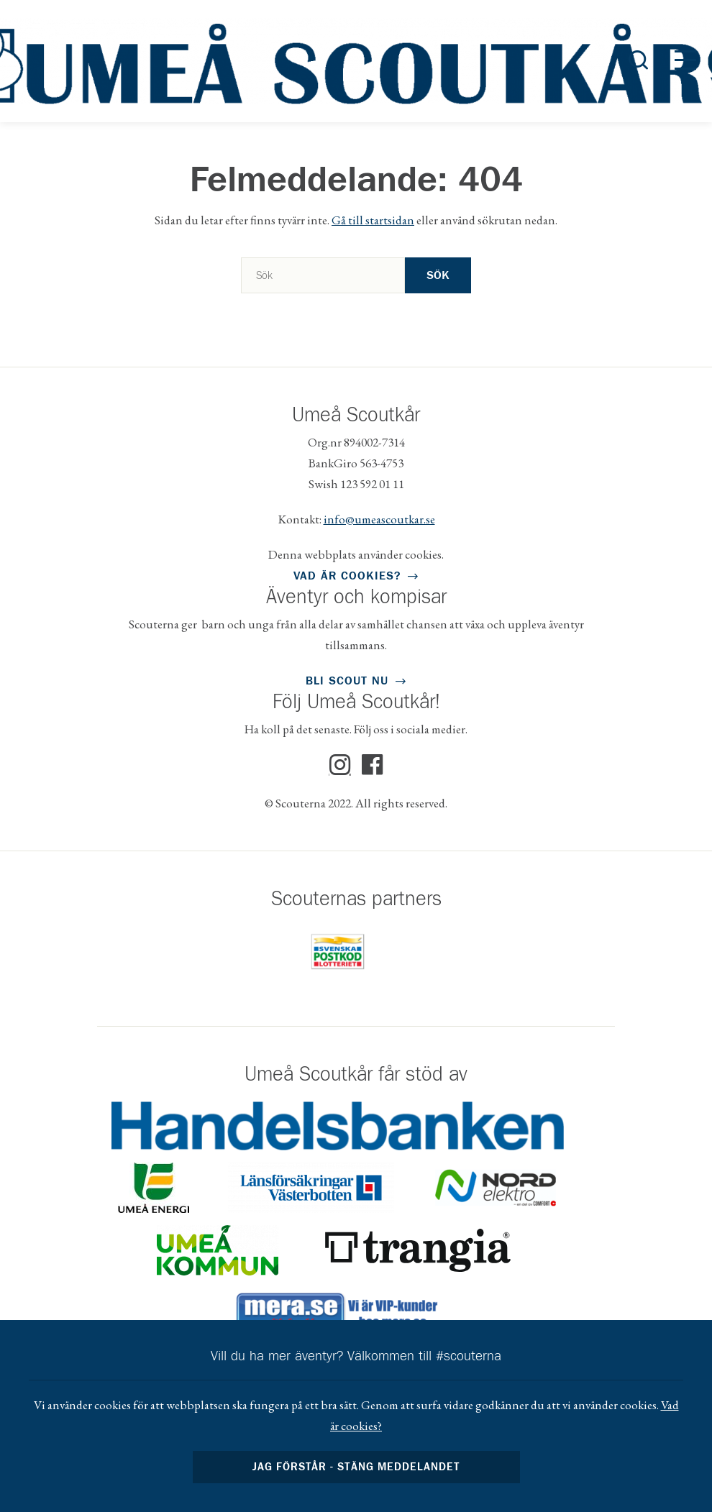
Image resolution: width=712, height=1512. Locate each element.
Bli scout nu (347, 681)
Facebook (372, 765)
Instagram (340, 765)
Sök (437, 275)
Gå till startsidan (373, 220)
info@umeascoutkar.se (379, 519)
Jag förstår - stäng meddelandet (356, 1467)
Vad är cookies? (347, 576)
